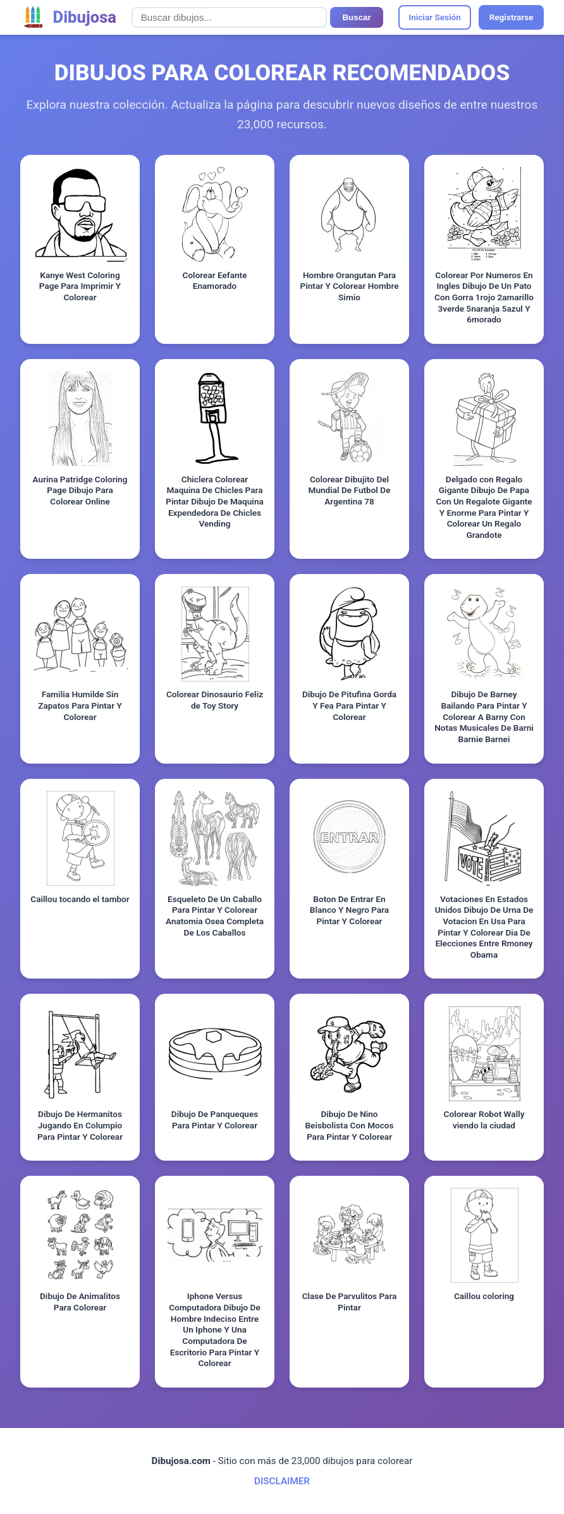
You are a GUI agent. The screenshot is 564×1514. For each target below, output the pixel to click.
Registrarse (511, 17)
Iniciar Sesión (434, 17)
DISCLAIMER (282, 1481)
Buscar (356, 17)
